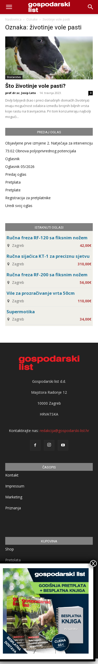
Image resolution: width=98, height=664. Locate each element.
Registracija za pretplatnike (28, 197)
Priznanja (13, 507)
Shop (9, 549)
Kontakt (12, 475)
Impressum (14, 486)
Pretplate (13, 189)
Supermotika (21, 312)
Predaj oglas (15, 174)
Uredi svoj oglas (18, 205)
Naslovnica (13, 19)
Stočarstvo (14, 77)
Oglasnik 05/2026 (19, 166)
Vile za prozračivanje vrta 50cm (41, 293)
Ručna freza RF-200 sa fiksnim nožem (47, 275)
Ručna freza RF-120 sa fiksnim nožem (47, 238)
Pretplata (13, 182)
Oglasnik (12, 158)
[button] (90, 7)
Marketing (13, 496)
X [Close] (93, 563)
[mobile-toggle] (9, 7)
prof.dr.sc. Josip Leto (20, 93)
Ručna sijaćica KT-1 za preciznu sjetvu (48, 256)
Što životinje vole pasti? (35, 86)
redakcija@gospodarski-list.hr (64, 430)
